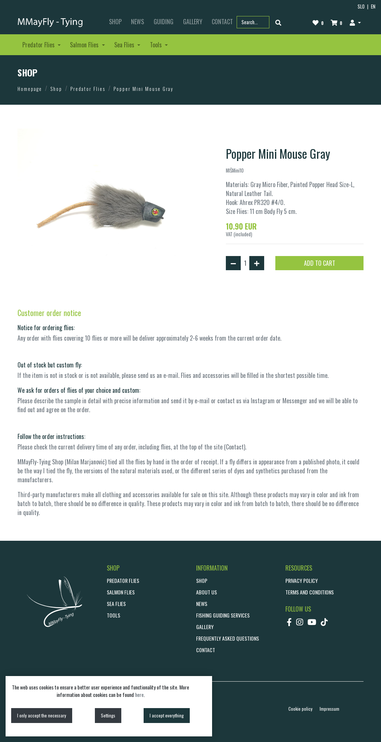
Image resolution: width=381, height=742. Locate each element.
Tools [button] (156, 44)
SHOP (115, 21)
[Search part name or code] (253, 22)
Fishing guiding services (223, 615)
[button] (355, 22)
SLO (361, 6)
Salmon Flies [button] (85, 44)
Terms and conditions (309, 592)
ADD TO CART (319, 263)
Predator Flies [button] (39, 44)
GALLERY (192, 21)
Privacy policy (301, 580)
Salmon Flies (121, 592)
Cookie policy (300, 708)
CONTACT (205, 650)
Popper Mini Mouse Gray (143, 88)
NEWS (137, 21)
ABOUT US (206, 592)
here (139, 694)
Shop (56, 88)
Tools (113, 615)
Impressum (329, 708)
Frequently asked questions (227, 638)
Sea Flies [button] (125, 44)
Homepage (29, 88)
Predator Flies (87, 88)
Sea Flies (116, 603)
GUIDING (163, 21)
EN (373, 6)
